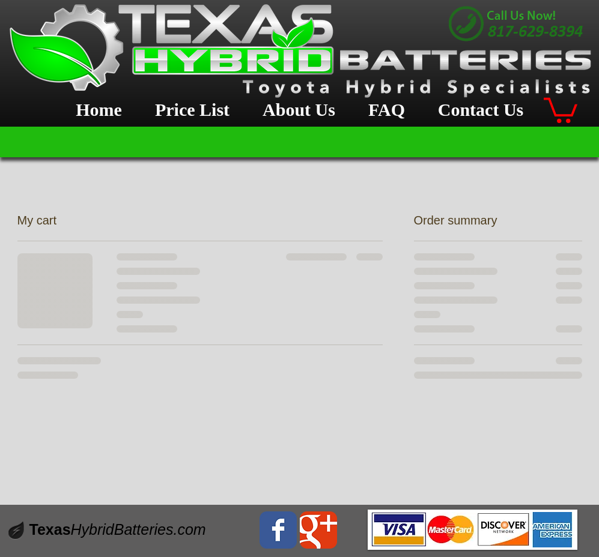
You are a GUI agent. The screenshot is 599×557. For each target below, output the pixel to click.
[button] (560, 109)
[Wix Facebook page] (278, 530)
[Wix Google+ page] (318, 530)
